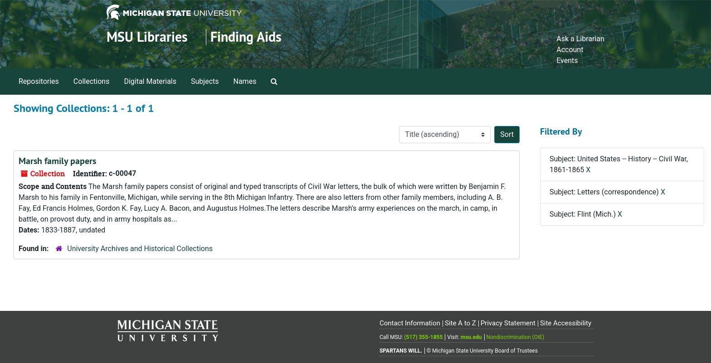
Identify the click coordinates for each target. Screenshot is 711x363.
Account (569, 49)
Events (567, 60)
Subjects (205, 81)
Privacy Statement (508, 323)
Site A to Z (460, 323)
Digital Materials (150, 81)
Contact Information (410, 323)
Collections (91, 81)
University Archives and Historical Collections (140, 248)
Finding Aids (246, 37)
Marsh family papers (57, 161)
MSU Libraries (147, 37)
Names (245, 81)
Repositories (39, 81)
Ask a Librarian (580, 38)
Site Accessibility (565, 323)
